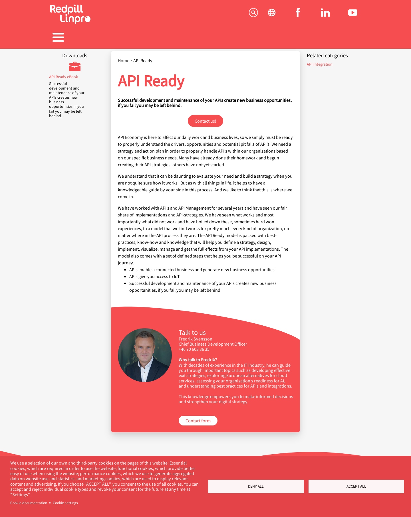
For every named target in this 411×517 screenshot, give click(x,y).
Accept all (356, 486)
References (161, 38)
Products (116, 38)
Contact (338, 38)
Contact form (198, 418)
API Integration (320, 61)
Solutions (72, 38)
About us (294, 38)
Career (205, 38)
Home (123, 57)
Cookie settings (65, 502)
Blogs (249, 38)
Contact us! (205, 118)
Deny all (256, 486)
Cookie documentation (28, 502)
